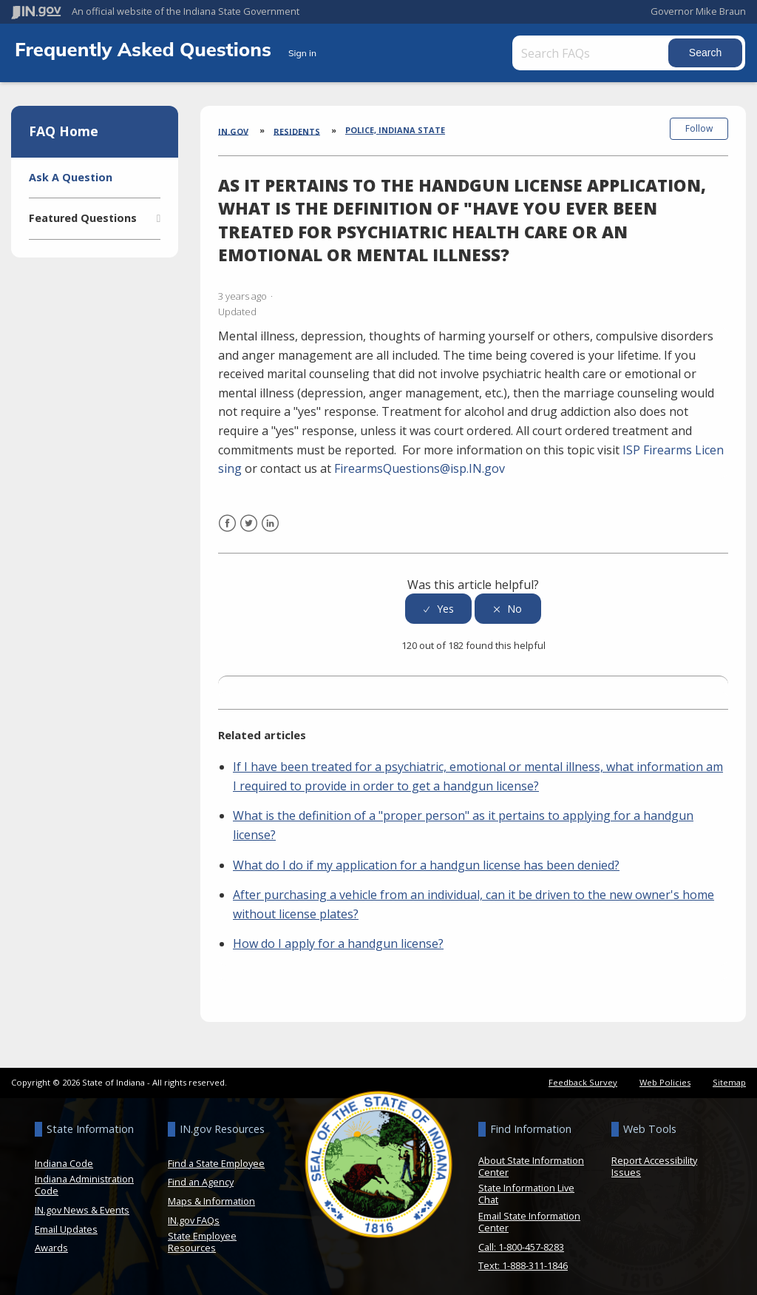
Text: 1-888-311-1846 (523, 1261)
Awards (51, 1243)
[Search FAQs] (594, 52)
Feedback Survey (583, 1077)
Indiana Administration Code (84, 1181)
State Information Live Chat (526, 1190)
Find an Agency (201, 1178)
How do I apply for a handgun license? (338, 939)
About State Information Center (531, 1162)
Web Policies (664, 1077)
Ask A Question (70, 177)
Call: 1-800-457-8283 (521, 1242)
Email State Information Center (529, 1217)
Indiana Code (64, 1159)
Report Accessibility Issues (654, 1162)
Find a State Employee (216, 1159)
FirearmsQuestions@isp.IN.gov (419, 464)
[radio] (438, 604)
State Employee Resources (202, 1237)
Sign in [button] (302, 52)
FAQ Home (63, 131)
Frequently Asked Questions (145, 49)
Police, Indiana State (395, 129)
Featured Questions (83, 218)
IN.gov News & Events (82, 1205)
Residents (297, 130)
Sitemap (729, 1077)
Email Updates (66, 1225)
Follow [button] (699, 128)
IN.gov (233, 130)
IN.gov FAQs (194, 1216)
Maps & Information (211, 1196)
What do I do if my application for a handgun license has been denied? (426, 860)
